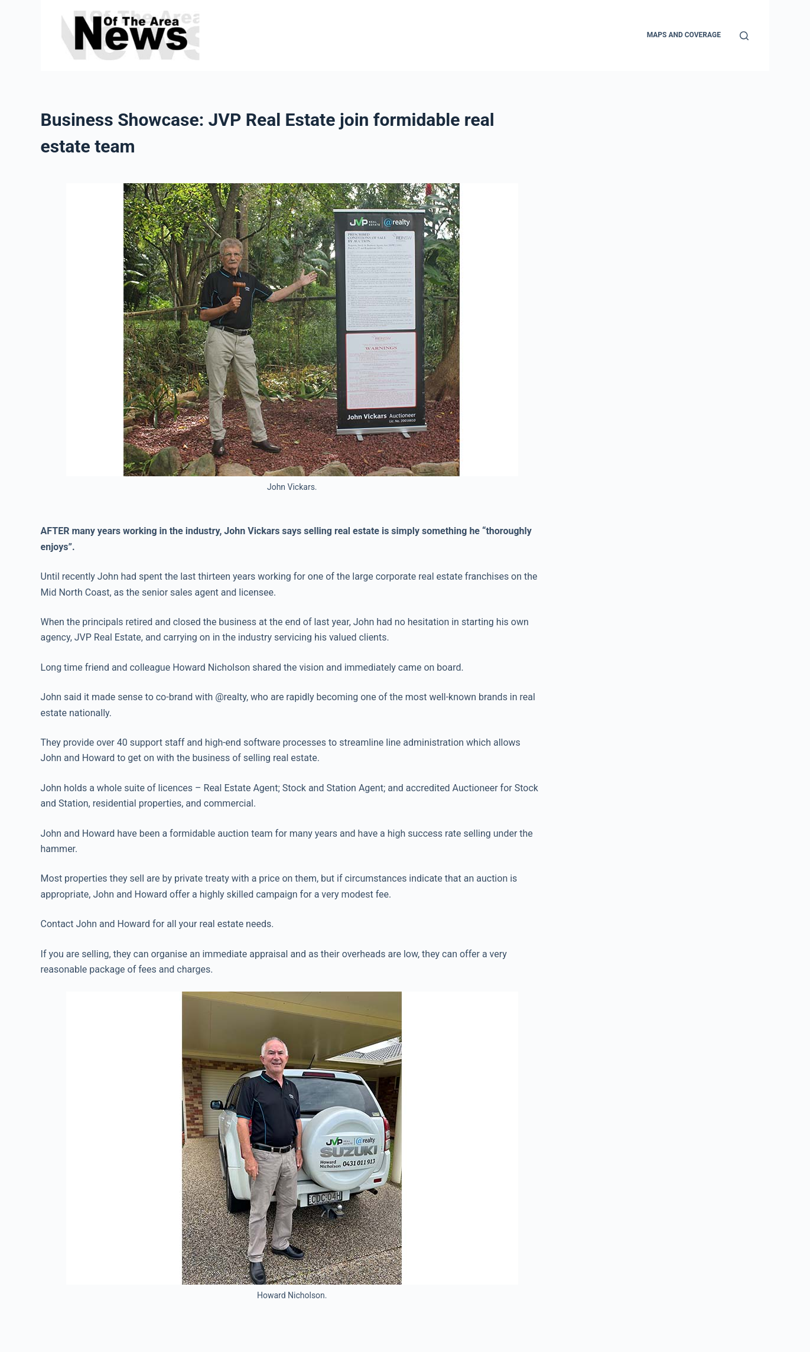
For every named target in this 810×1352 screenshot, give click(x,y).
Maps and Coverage (684, 35)
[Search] (744, 35)
